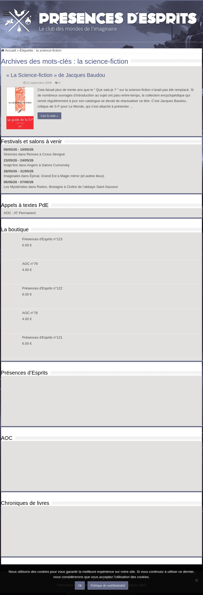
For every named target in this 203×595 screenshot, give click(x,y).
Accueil (8, 50)
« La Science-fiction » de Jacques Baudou (55, 75)
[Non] (196, 580)
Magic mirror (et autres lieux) (82, 176)
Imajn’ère (11, 165)
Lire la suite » (49, 116)
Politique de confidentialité (108, 585)
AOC (8, 213)
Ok (80, 585)
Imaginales (12, 176)
